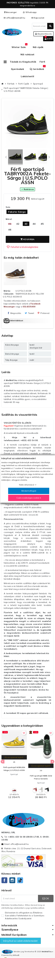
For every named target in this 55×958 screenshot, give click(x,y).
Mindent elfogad (28, 491)
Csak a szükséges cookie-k (28, 498)
